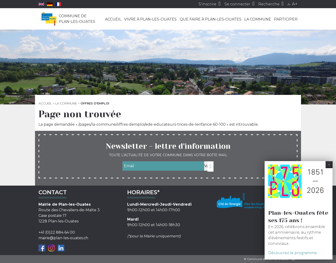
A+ (295, 4)
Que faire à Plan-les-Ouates (211, 19)
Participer (286, 19)
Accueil (113, 19)
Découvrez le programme (292, 253)
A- (289, 4)
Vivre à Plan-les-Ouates (150, 19)
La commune (257, 19)
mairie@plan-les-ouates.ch (63, 238)
